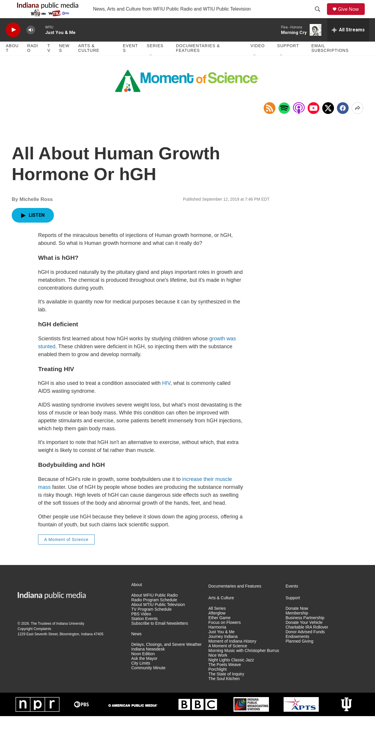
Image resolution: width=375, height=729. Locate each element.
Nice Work (217, 668)
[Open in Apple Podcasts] (299, 121)
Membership (297, 626)
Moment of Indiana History (232, 654)
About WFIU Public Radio (154, 608)
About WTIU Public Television (158, 617)
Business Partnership (305, 630)
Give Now (351, 15)
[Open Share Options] (357, 121)
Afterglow (216, 626)
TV (48, 61)
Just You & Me (221, 644)
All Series (217, 621)
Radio (32, 61)
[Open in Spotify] (284, 121)
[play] (13, 42)
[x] (328, 121)
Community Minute (148, 680)
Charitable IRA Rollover (307, 640)
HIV (166, 396)
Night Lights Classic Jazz (231, 672)
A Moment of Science (66, 552)
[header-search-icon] (319, 15)
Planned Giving (299, 654)
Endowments (297, 649)
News (64, 61)
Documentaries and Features (234, 599)
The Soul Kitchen (224, 691)
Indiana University (70, 636)
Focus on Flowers (224, 635)
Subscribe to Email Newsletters (159, 636)
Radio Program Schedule (154, 612)
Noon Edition (143, 666)
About (12, 61)
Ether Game (219, 630)
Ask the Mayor (144, 671)
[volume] (31, 42)
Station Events (144, 631)
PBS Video (141, 626)
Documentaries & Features (198, 61)
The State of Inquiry (226, 686)
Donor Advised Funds (305, 644)
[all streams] (348, 42)
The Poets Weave (224, 677)
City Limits (140, 676)
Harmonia (217, 640)
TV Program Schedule (151, 622)
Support (288, 58)
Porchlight (217, 682)
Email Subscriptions (330, 61)
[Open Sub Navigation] (151, 68)
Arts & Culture (88, 61)
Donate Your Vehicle (304, 635)
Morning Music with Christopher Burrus (243, 663)
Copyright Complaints (34, 641)
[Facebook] (343, 121)
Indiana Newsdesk (148, 662)
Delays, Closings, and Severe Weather (166, 657)
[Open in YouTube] (313, 121)
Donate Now (297, 621)
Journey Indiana (223, 649)
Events (130, 61)
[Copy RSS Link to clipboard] (269, 121)
